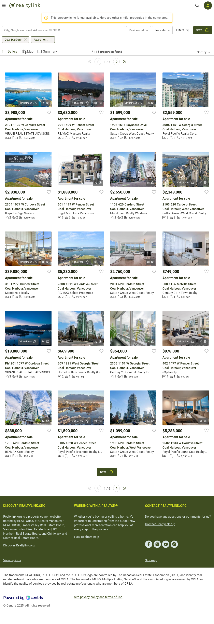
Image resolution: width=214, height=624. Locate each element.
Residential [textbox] (136, 30)
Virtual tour (28, 103)
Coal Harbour (13, 39)
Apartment (40, 39)
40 (45, 182)
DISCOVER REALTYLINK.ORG (24, 506)
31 (98, 103)
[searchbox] (61, 30)
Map (30, 51)
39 (98, 262)
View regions (12, 560)
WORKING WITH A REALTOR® (96, 506)
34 (45, 341)
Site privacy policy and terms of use (98, 597)
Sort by (201, 52)
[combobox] (63, 30)
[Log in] (208, 5)
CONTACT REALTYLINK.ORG (166, 506)
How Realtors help (86, 537)
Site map (151, 560)
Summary (50, 51)
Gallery (12, 51)
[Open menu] (4, 5)
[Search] (197, 5)
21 (98, 421)
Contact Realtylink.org (160, 524)
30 (203, 341)
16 (45, 421)
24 (150, 421)
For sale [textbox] (160, 30)
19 (203, 103)
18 (150, 182)
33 (150, 103)
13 (203, 262)
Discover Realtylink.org (18, 545)
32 (45, 103)
